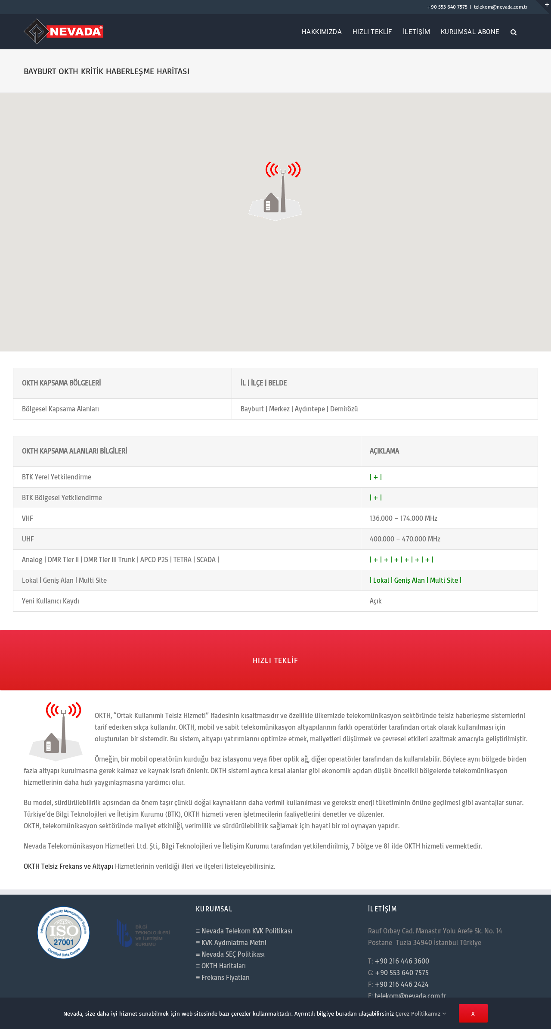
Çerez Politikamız (421, 1013)
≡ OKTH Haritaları (221, 965)
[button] (514, 31)
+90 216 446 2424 (402, 984)
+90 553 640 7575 (447, 6)
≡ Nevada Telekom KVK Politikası (244, 930)
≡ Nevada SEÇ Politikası (230, 954)
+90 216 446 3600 (402, 961)
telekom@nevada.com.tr (500, 6)
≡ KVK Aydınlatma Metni (231, 942)
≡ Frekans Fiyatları (223, 977)
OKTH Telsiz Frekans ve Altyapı (68, 866)
